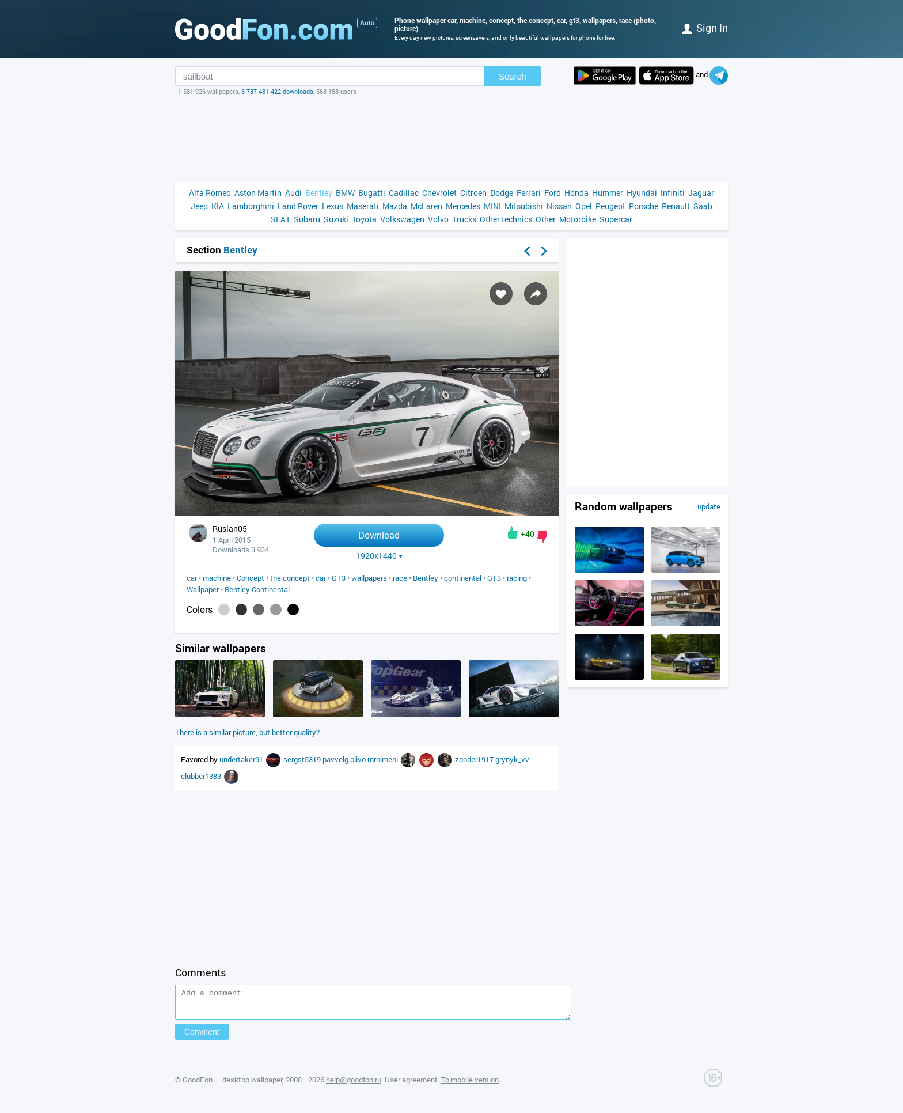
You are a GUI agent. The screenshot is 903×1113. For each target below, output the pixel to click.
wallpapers (369, 578)
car (192, 578)
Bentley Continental (257, 589)
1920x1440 (379, 556)
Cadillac (404, 192)
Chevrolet (439, 192)
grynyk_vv (512, 759)
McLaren (426, 205)
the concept (290, 578)
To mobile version (470, 1085)
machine (217, 578)
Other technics (506, 219)
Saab (702, 205)
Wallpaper (203, 589)
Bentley (318, 192)
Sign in (705, 28)
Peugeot (610, 205)
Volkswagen (402, 219)
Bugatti (371, 192)
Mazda (394, 205)
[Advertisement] (451, 138)
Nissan (559, 205)
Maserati (363, 205)
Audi (293, 192)
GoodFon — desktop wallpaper (232, 1085)
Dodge (501, 192)
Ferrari (529, 192)
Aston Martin (258, 192)
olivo (358, 759)
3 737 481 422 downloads (277, 91)
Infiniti (673, 192)
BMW (345, 192)
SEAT (280, 219)
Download (379, 535)
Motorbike (577, 219)
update (708, 506)
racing (517, 578)
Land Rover (298, 205)
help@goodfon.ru (353, 1085)
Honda (576, 192)
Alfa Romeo (210, 192)
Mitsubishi (523, 205)
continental (462, 578)
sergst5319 (302, 759)
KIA (217, 205)
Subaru (307, 219)
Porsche (643, 205)
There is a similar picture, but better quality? (247, 732)
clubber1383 (202, 776)
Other (546, 219)
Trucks (464, 219)
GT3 (339, 578)
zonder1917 (475, 759)
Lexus (332, 205)
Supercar (616, 219)
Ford (552, 192)
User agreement (411, 1085)
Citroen (473, 192)
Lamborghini (250, 205)
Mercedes (463, 205)
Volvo (438, 219)
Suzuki (336, 219)
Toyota (364, 219)
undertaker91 (242, 759)
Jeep (199, 205)
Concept (250, 578)
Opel (583, 205)
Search (512, 76)
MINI (492, 205)
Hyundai (642, 192)
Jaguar (701, 192)
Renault (676, 205)
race (400, 578)
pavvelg (336, 759)
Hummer (607, 192)
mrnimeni (383, 759)
